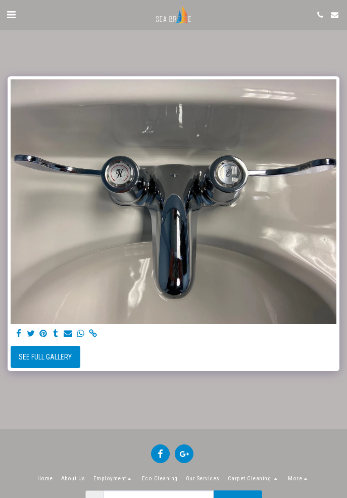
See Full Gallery (45, 357)
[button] (11, 14)
